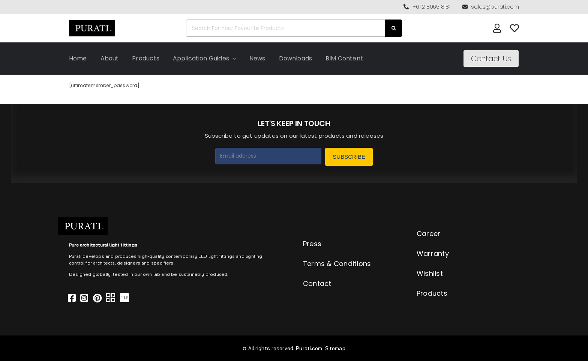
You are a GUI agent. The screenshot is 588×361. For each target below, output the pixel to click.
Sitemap (335, 348)
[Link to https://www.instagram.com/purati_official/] (84, 297)
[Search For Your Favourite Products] (285, 28)
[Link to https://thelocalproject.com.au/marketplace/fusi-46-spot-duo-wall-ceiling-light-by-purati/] (124, 297)
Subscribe (349, 156)
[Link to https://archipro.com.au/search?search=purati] (110, 297)
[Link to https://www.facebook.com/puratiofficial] (72, 297)
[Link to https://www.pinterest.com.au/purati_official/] (97, 297)
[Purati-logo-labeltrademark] (92, 22)
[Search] (393, 28)
